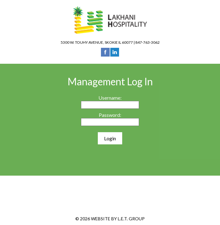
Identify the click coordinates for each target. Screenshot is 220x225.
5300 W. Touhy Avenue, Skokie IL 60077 (97, 42)
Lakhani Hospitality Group (110, 20)
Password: (110, 115)
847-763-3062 (147, 42)
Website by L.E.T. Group (118, 218)
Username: (110, 98)
